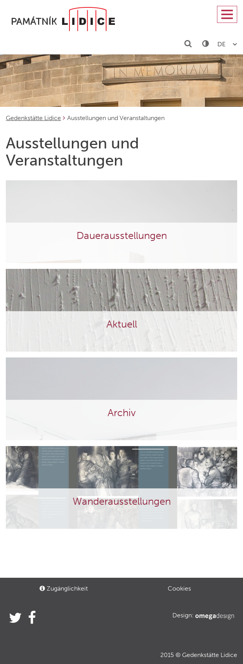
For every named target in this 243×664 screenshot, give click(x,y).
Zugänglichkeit (64, 588)
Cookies (179, 588)
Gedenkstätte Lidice (33, 118)
